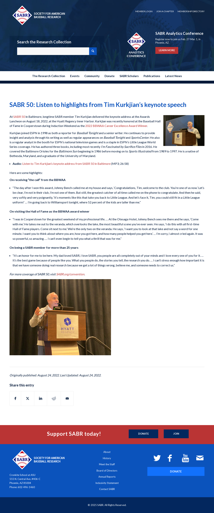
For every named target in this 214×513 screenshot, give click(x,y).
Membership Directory (191, 11)
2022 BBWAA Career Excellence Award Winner (116, 125)
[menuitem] (143, 11)
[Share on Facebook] (15, 398)
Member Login (144, 11)
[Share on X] (27, 398)
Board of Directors (107, 470)
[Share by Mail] (67, 398)
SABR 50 (19, 116)
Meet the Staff (107, 464)
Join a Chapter (165, 11)
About (106, 451)
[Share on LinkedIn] (40, 398)
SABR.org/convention (70, 274)
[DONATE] (175, 471)
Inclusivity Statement (107, 482)
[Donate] (143, 433)
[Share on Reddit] (54, 398)
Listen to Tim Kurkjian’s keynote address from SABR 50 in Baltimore (66, 163)
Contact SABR (107, 489)
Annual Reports (107, 476)
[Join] (176, 433)
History (107, 458)
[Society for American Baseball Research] (38, 15)
